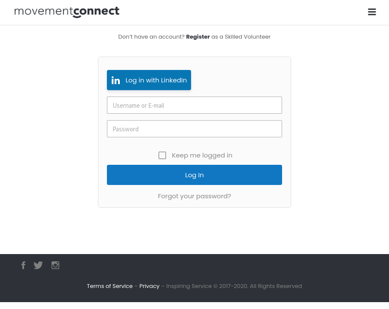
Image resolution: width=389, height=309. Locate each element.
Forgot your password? (194, 195)
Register (198, 37)
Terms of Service (110, 286)
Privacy (150, 286)
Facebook (23, 265)
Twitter (38, 265)
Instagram (55, 265)
